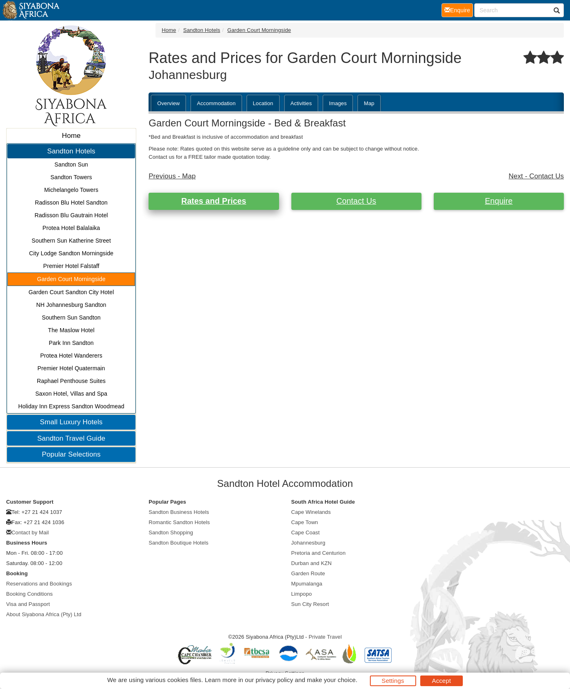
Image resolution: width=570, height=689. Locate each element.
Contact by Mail (30, 532)
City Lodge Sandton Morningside (71, 253)
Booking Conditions (29, 594)
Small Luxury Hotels (71, 422)
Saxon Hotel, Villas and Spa (71, 393)
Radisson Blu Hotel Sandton (71, 202)
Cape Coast (305, 532)
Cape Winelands (311, 512)
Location (263, 103)
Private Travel (325, 637)
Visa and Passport (28, 604)
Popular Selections (71, 454)
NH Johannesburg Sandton (71, 305)
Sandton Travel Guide (71, 438)
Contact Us (356, 200)
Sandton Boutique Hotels (178, 543)
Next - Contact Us (536, 176)
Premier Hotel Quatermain (71, 368)
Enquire (499, 200)
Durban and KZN (311, 563)
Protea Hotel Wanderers (71, 355)
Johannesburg (308, 543)
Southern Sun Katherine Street (71, 240)
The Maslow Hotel (71, 330)
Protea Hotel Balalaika (71, 228)
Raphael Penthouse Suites (71, 381)
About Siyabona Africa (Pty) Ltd (43, 614)
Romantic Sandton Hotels (179, 522)
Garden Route (308, 573)
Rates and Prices (213, 200)
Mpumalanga (306, 584)
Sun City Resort (310, 604)
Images (338, 103)
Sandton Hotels (71, 151)
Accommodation (216, 103)
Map (369, 103)
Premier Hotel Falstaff (71, 266)
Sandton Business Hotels (179, 512)
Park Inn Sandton (71, 343)
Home (71, 136)
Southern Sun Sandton (71, 317)
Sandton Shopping (171, 532)
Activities (301, 103)
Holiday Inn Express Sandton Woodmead (71, 406)
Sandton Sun (71, 164)
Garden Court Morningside (71, 279)
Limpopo (301, 594)
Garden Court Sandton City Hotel (71, 292)
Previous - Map (172, 176)
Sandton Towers (71, 177)
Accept (441, 680)
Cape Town (304, 522)
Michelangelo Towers (71, 190)
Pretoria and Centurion (318, 553)
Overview (168, 103)
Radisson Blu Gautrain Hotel (71, 215)
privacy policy (274, 679)
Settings (393, 680)
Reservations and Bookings (39, 584)
